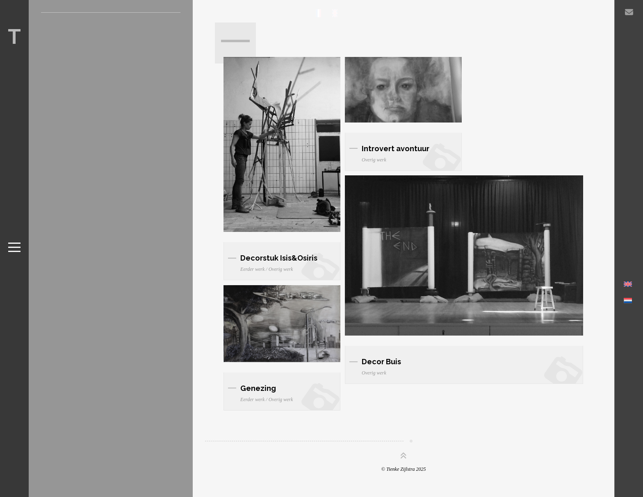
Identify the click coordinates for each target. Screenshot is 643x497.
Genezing (258, 388)
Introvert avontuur (395, 148)
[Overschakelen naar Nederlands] (628, 305)
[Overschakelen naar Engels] (628, 289)
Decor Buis (381, 361)
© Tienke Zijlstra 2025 (403, 469)
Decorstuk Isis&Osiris (278, 258)
